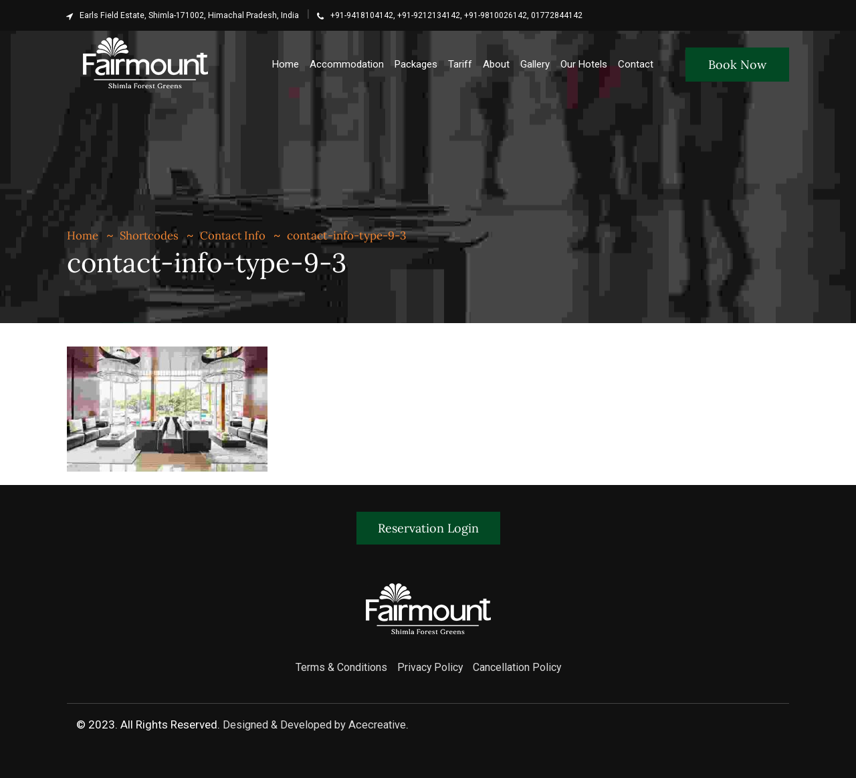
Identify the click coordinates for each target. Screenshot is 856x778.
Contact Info (234, 235)
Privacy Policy (430, 666)
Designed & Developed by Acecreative (314, 723)
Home (82, 235)
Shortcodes (150, 235)
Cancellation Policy (522, 666)
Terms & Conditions (336, 666)
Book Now (737, 64)
